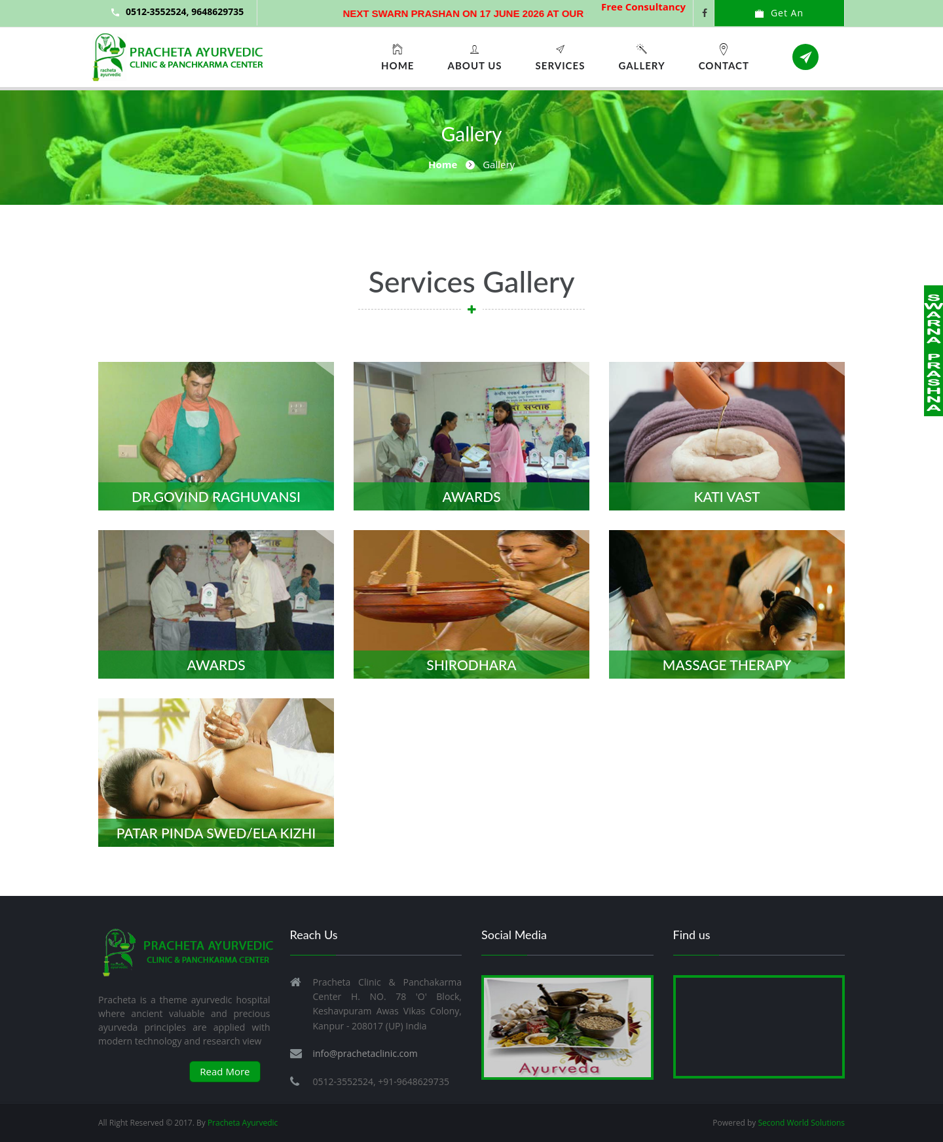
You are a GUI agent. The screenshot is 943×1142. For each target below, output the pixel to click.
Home (397, 57)
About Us (474, 57)
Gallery (641, 57)
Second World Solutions (801, 1122)
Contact (724, 57)
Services (560, 57)
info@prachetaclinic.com (365, 1053)
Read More (225, 1071)
